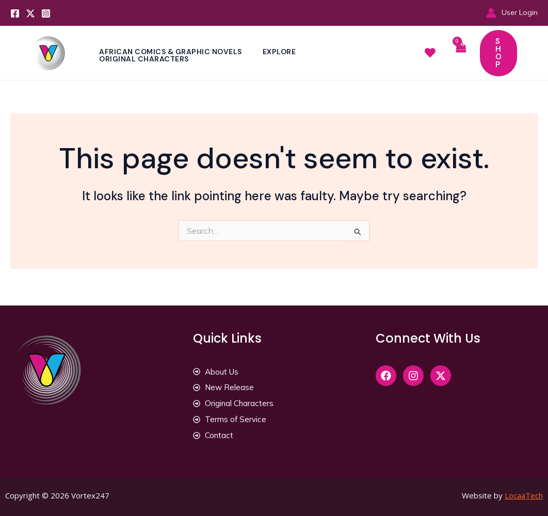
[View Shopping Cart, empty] (460, 53)
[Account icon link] (512, 13)
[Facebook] (15, 13)
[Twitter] (30, 13)
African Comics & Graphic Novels (171, 51)
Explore (282, 51)
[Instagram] (46, 13)
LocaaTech (524, 495)
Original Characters (145, 58)
